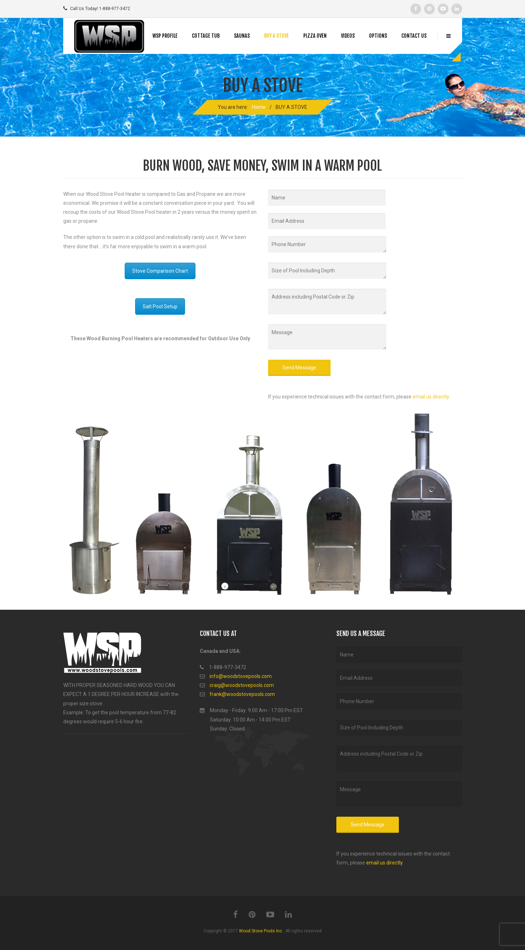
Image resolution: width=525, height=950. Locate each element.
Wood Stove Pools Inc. (261, 930)
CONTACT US (414, 36)
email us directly (431, 397)
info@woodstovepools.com (240, 676)
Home (259, 107)
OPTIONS (378, 36)
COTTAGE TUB (206, 36)
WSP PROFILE (165, 36)
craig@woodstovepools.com (241, 685)
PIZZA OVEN (315, 36)
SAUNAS (242, 36)
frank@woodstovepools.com (242, 694)
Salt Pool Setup (160, 306)
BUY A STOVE (276, 36)
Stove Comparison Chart (160, 271)
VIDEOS (348, 36)
